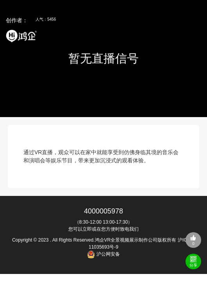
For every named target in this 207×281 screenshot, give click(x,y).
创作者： (17, 20)
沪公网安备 (107, 254)
